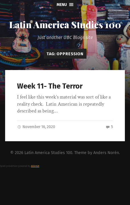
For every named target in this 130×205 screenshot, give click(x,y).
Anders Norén (106, 152)
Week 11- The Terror (49, 86)
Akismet (35, 166)
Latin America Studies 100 (65, 24)
